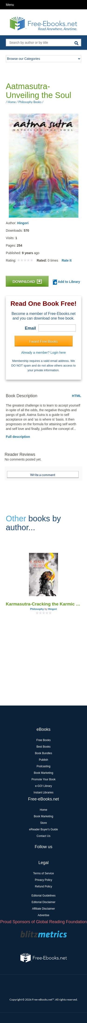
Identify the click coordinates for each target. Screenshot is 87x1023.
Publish (43, 759)
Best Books (43, 746)
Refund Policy (43, 886)
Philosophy (37, 609)
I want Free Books (43, 341)
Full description (18, 437)
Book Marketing (43, 772)
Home (43, 809)
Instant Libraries (43, 792)
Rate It (67, 260)
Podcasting (43, 766)
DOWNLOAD (27, 281)
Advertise (43, 915)
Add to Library (66, 282)
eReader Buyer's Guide (43, 829)
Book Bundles (43, 753)
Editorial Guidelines (43, 895)
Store (43, 823)
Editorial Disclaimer (43, 902)
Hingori (23, 223)
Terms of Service (43, 873)
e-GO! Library (43, 786)
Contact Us (43, 836)
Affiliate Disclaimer (43, 908)
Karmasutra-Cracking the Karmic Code (43, 604)
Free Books (43, 740)
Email (30, 328)
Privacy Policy (43, 880)
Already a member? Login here (43, 352)
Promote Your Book (43, 779)
